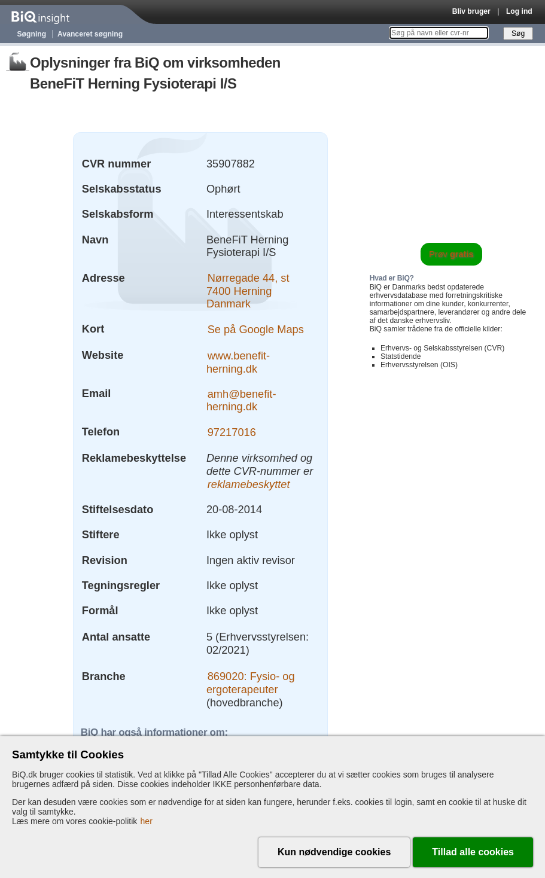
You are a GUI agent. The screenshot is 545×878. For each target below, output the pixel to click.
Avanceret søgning (90, 34)
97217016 (232, 431)
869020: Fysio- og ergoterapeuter (250, 683)
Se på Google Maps (256, 328)
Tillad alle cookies (473, 852)
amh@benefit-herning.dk (241, 400)
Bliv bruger (471, 11)
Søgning (32, 34)
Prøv (451, 254)
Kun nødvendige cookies (334, 852)
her (147, 821)
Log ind (519, 11)
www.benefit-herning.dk (238, 361)
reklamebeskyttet (249, 484)
